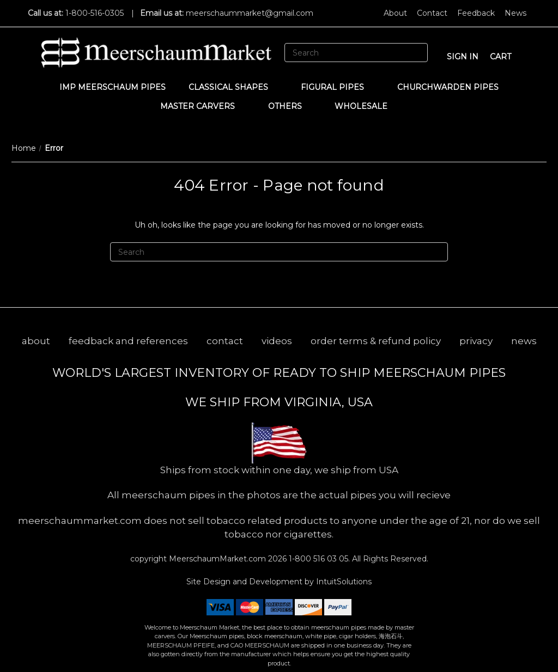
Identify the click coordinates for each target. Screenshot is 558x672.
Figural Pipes (337, 87)
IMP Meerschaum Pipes (112, 87)
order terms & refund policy (376, 340)
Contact (432, 13)
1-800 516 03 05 (317, 559)
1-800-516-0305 (94, 13)
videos (277, 340)
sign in (462, 57)
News (515, 13)
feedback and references (128, 340)
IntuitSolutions (344, 582)
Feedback (476, 13)
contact (225, 340)
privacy (476, 340)
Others (290, 106)
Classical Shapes (233, 87)
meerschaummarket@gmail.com (249, 13)
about (36, 340)
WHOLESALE (366, 106)
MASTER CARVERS (202, 106)
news (524, 340)
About (395, 13)
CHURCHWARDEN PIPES (448, 87)
